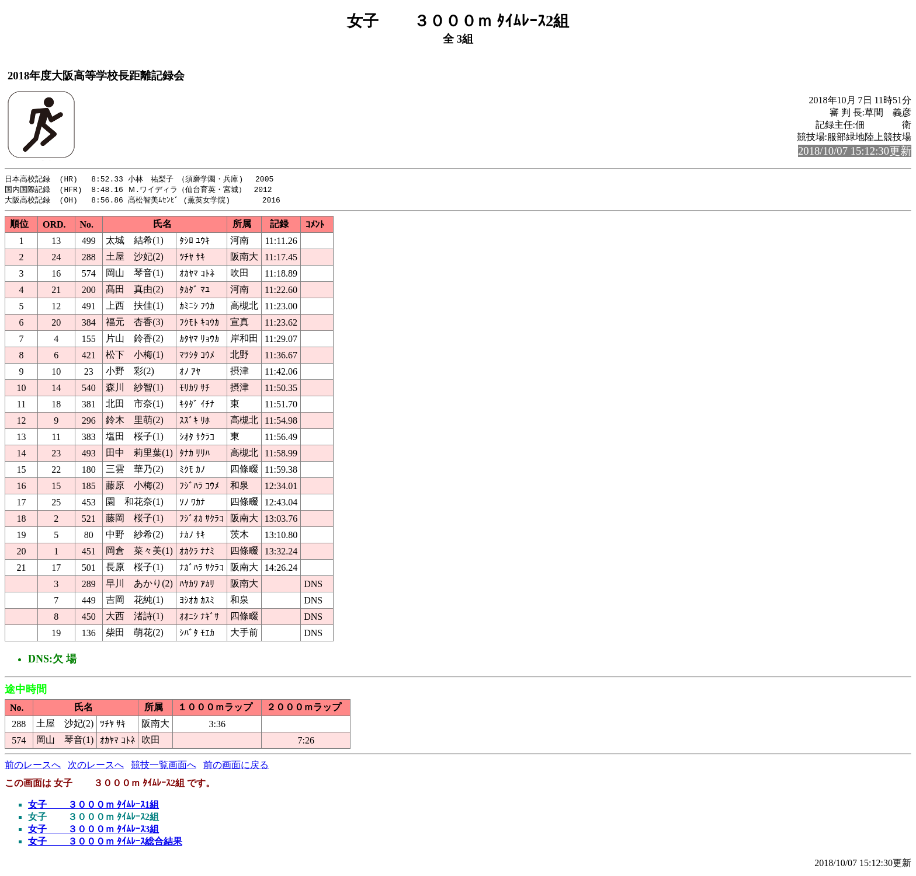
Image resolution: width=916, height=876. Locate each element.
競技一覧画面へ (163, 767)
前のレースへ (33, 767)
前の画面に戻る (236, 767)
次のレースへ (96, 767)
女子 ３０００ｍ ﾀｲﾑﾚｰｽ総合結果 (105, 843)
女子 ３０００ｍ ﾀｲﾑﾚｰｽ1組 (93, 806)
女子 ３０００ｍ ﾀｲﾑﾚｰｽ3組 (93, 831)
